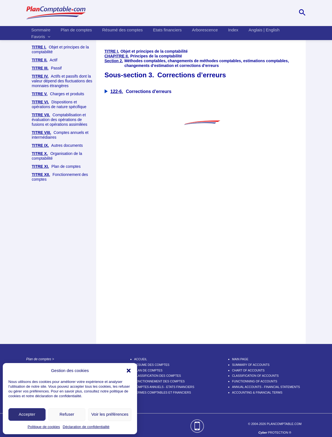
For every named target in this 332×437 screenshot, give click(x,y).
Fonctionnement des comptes (60, 300)
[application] (292, 32)
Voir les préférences (109, 414)
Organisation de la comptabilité (57, 279)
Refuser (67, 414)
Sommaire (40, 32)
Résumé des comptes (118, 32)
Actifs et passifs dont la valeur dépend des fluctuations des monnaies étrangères (62, 204)
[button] (128, 370)
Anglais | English (251, 32)
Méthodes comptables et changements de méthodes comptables (66, 142)
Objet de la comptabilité (58, 62)
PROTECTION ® (274, 432)
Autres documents (57, 269)
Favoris (285, 32)
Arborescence (196, 32)
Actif (44, 183)
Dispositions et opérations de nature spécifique (59, 228)
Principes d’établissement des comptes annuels (64, 90)
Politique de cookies (44, 427)
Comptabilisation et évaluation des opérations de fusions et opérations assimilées (59, 243)
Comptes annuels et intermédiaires (60, 258)
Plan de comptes (73, 32)
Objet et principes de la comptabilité (60, 49)
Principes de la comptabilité (62, 75)
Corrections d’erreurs (60, 172)
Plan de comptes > (40, 359)
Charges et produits (58, 217)
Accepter (27, 414)
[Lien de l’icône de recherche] (302, 13)
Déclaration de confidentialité (86, 427)
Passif (47, 191)
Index (223, 32)
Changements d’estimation (65, 159)
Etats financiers (161, 32)
